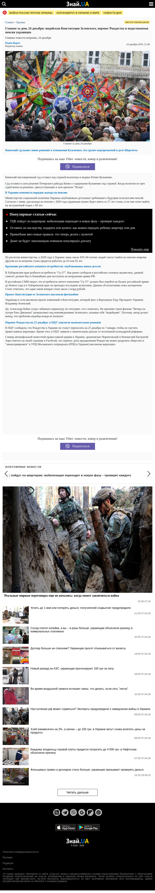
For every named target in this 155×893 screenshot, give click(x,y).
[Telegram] (65, 812)
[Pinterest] (98, 812)
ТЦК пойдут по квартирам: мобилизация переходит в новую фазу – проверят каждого (67, 221)
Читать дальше (77, 792)
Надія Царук (12, 43)
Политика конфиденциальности (21, 851)
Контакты (8, 868)
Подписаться (77, 167)
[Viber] (73, 812)
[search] (4, 4)
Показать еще (140, 249)
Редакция (8, 863)
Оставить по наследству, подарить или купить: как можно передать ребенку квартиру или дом (72, 228)
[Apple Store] (66, 827)
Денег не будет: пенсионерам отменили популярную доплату (50, 241)
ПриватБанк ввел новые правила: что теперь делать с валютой (51, 234)
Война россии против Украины (30, 13)
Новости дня (113, 13)
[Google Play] (88, 827)
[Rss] (56, 812)
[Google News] (81, 812)
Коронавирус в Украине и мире (78, 13)
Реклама (7, 857)
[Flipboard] (90, 812)
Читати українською (137, 22)
